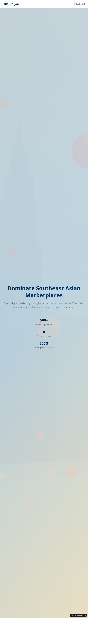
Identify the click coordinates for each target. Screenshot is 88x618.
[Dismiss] (85, 615)
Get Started (80, 4)
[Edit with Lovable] (77, 615)
